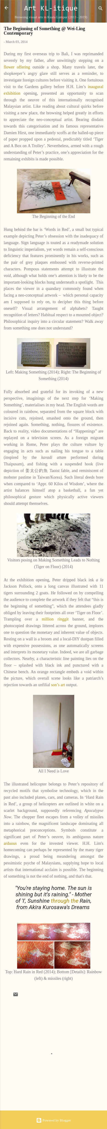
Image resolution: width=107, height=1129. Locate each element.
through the (64, 901)
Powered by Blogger (53, 1120)
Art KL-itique (51, 8)
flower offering (17, 67)
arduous (10, 843)
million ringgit (55, 619)
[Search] (100, 9)
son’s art (58, 685)
